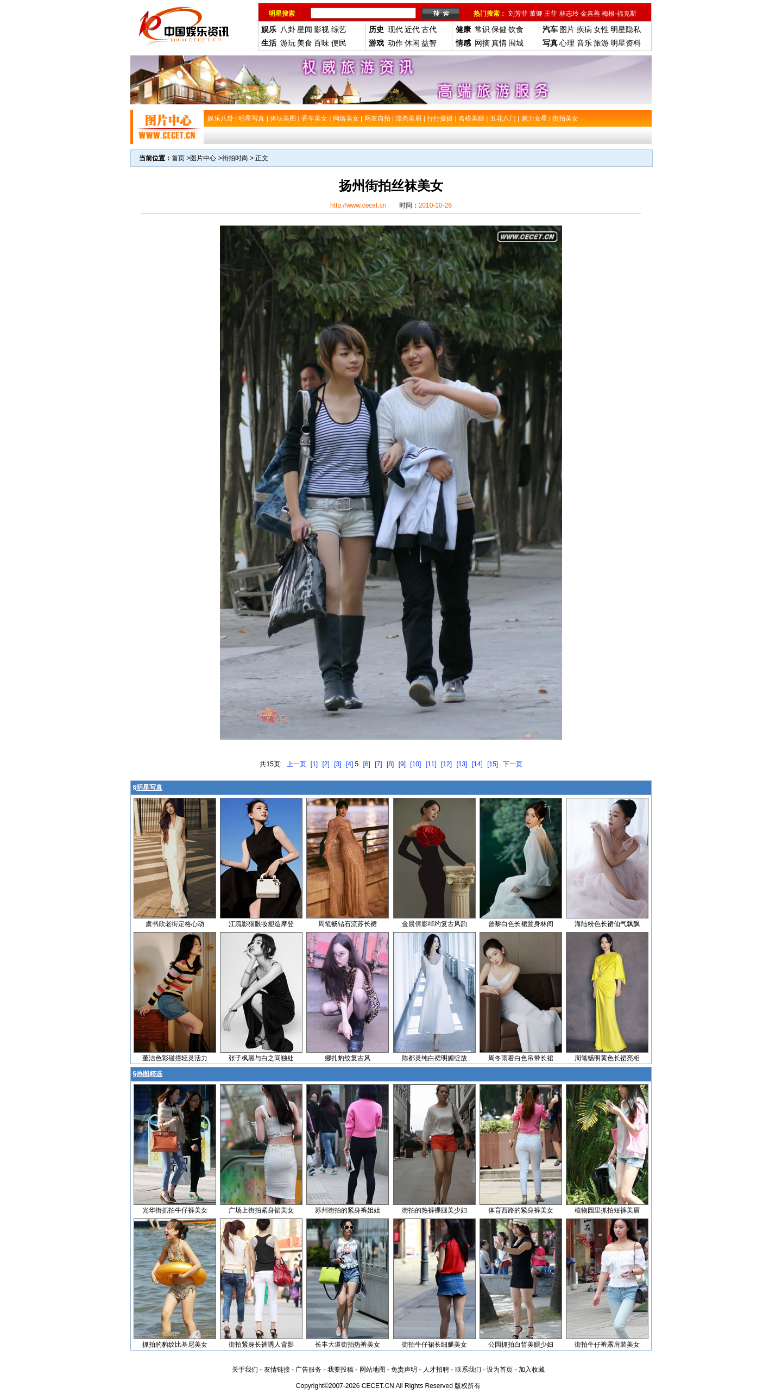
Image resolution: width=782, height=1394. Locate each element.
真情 (499, 43)
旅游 (601, 43)
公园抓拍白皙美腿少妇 (520, 1344)
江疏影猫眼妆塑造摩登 (261, 924)
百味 (321, 43)
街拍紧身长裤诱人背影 (261, 1344)
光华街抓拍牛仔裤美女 (174, 1210)
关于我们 (245, 1369)
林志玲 (569, 13)
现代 (395, 29)
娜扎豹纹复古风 (347, 1058)
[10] (415, 764)
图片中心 (203, 158)
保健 (499, 29)
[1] (314, 764)
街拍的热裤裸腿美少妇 (434, 1210)
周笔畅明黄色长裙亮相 (607, 1058)
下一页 (512, 764)
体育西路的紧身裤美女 (520, 1210)
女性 (601, 29)
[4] (349, 764)
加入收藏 (532, 1369)
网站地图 (373, 1369)
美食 (304, 43)
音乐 (584, 43)
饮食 (516, 29)
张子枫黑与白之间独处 (261, 1058)
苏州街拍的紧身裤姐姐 (347, 1210)
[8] (390, 764)
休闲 (412, 43)
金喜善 (590, 13)
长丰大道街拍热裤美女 (347, 1344)
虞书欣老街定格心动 (175, 924)
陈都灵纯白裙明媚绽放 (434, 1058)
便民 (338, 43)
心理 (567, 43)
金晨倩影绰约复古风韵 (434, 924)
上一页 (296, 764)
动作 (395, 43)
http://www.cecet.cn (358, 205)
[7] (378, 764)
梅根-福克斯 (619, 13)
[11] (431, 764)
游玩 (287, 43)
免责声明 (404, 1369)
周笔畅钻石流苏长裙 (347, 924)
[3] (337, 764)
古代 (429, 29)
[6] (366, 764)
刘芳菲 (518, 13)
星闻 (304, 29)
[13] (461, 764)
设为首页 (500, 1369)
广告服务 (308, 1369)
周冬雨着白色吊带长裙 (520, 1058)
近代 (412, 29)
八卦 (287, 29)
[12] (446, 764)
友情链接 (277, 1369)
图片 (567, 29)
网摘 (482, 43)
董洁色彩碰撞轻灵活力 (174, 1058)
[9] (402, 764)
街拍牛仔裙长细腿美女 (434, 1344)
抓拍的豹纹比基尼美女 (174, 1344)
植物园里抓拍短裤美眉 (607, 1210)
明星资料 (625, 43)
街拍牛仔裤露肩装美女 (607, 1344)
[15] (492, 764)
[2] (326, 764)
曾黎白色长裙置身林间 (520, 924)
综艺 (338, 29)
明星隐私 (625, 29)
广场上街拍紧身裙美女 (261, 1210)
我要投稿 (340, 1369)
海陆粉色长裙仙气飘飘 (607, 924)
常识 (482, 29)
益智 (429, 43)
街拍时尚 (235, 158)
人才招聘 (436, 1369)
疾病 (584, 29)
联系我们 (468, 1369)
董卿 (536, 13)
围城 (516, 43)
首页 (178, 158)
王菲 (550, 13)
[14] (477, 764)
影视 (321, 29)
